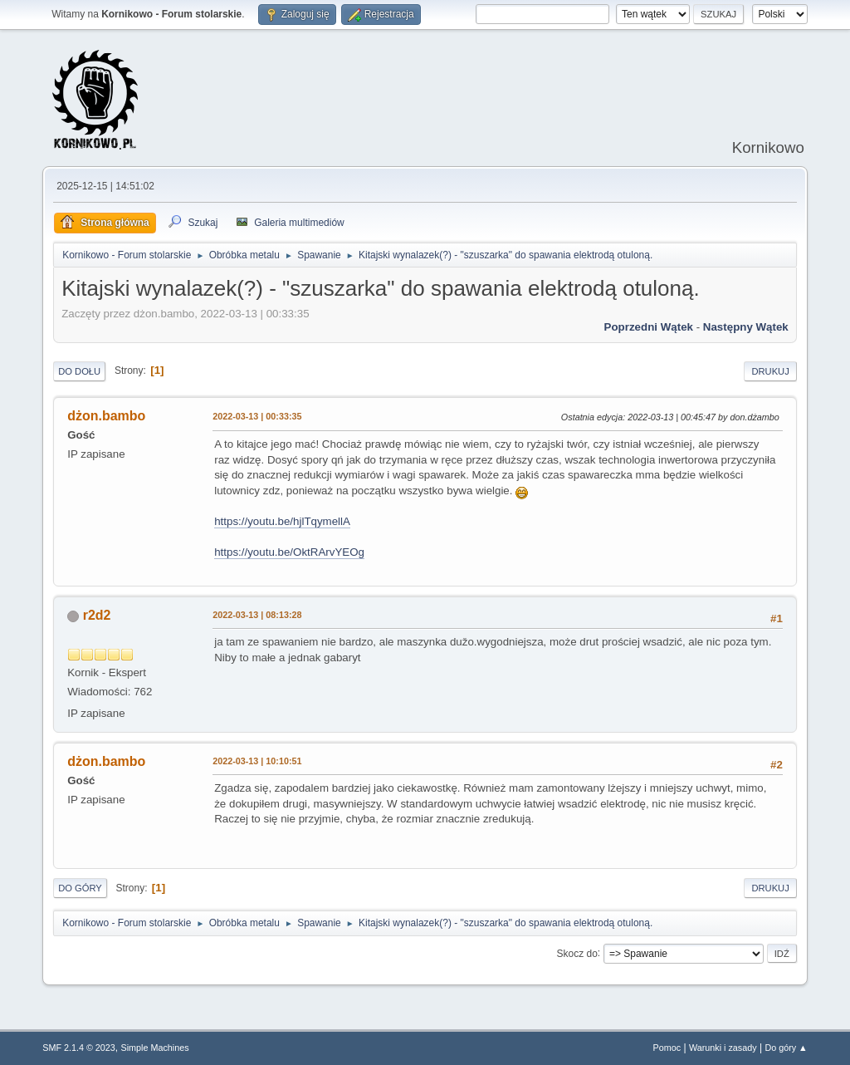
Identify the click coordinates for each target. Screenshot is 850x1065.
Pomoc (667, 1048)
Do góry (80, 888)
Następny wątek (746, 327)
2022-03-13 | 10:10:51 (256, 761)
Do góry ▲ (786, 1048)
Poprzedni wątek (648, 327)
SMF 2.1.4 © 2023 (78, 1048)
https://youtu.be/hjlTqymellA (282, 521)
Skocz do (577, 953)
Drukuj (770, 371)
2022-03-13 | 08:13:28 (256, 615)
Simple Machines (155, 1048)
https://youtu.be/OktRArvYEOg (289, 552)
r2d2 (97, 615)
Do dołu (79, 371)
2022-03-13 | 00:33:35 (256, 416)
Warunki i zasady (723, 1048)
